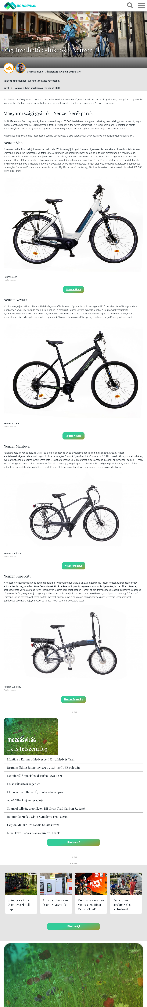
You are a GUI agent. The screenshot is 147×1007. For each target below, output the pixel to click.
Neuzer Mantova (73, 565)
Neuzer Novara (73, 435)
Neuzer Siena (73, 289)
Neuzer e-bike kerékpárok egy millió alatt (37, 87)
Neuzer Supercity (73, 699)
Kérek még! (73, 842)
